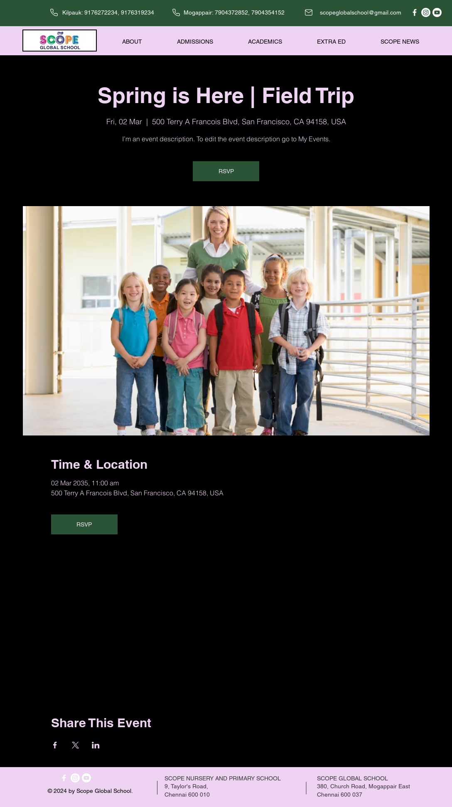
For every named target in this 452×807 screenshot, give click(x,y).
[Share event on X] (75, 745)
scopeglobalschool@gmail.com (360, 12)
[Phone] (54, 12)
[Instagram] (425, 12)
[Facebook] (414, 12)
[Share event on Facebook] (55, 745)
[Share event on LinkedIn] (96, 745)
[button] (120, 41)
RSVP (226, 171)
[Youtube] (437, 12)
